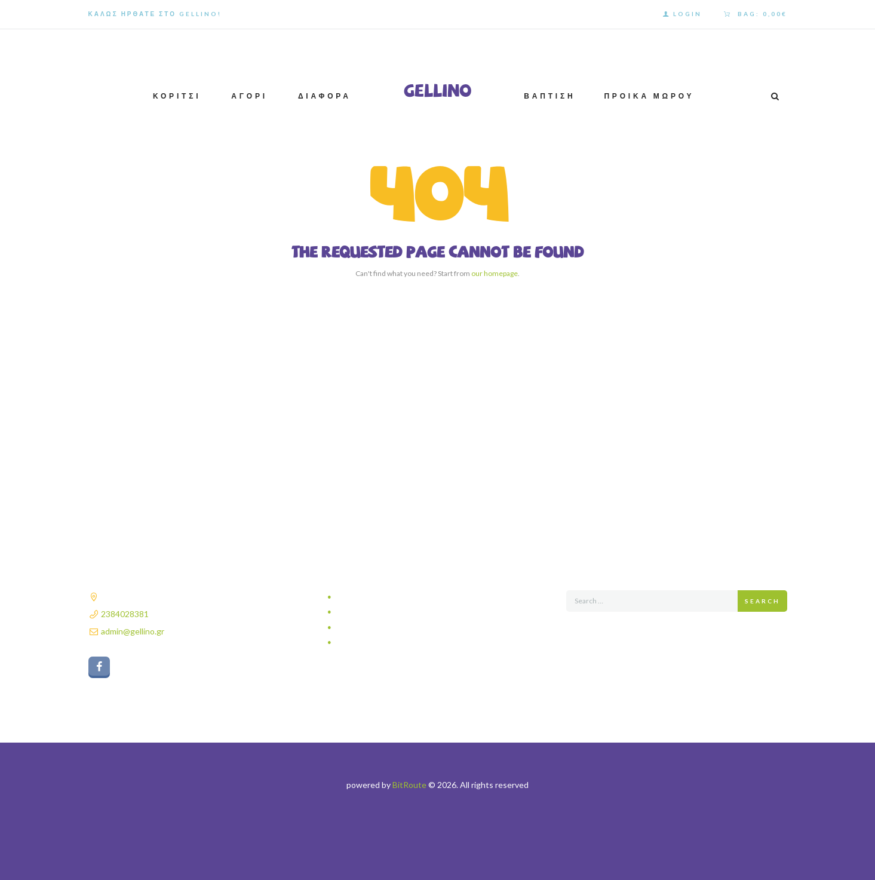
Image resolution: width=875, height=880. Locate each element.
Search (762, 601)
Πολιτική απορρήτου (374, 597)
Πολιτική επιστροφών (376, 642)
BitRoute (409, 785)
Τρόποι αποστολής (371, 612)
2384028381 (125, 614)
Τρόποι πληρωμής (370, 628)
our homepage (494, 273)
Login (687, 13)
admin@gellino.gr (132, 631)
